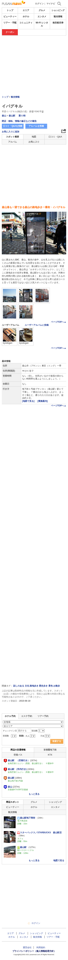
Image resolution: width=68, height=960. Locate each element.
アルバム (12, 142)
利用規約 (40, 947)
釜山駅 (12, 115)
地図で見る (58, 860)
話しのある (18, 686)
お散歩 (56, 686)
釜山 (4, 115)
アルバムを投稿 (36, 126)
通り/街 (22, 115)
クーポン (10, 32)
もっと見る (34, 794)
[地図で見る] (28, 401)
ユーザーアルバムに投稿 (37, 325)
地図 (34, 136)
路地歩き (34, 686)
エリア (26, 10)
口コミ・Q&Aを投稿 (12, 126)
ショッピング (58, 10)
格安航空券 (58, 22)
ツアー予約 (43, 716)
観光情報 (58, 16)
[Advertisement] (34, 46)
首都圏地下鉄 (50, 749)
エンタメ (42, 16)
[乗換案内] (43, 401)
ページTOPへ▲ (58, 322)
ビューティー (10, 16)
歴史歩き (43, 686)
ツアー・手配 (10, 22)
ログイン (39, 3)
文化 (27, 686)
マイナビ (50, 3)
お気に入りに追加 (10, 131)
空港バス (18, 755)
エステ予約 (26, 716)
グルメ (42, 10)
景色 (50, 686)
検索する (56, 741)
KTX (50, 755)
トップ (10, 10)
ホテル (26, 16)
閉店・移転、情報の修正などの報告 (19, 121)
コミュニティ (25, 22)
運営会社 (27, 947)
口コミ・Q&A (55, 136)
